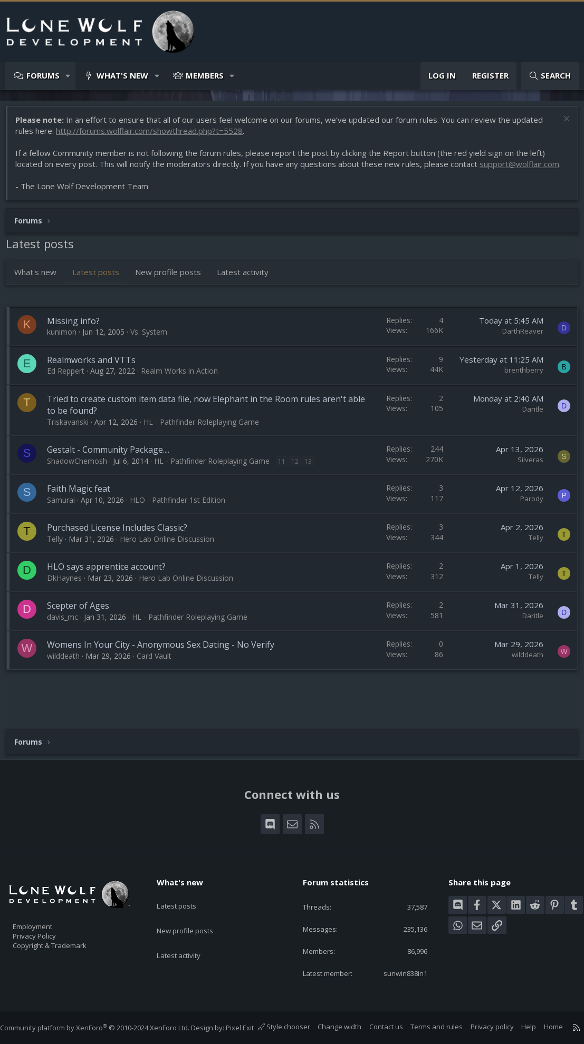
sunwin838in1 (397, 963)
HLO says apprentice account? (111, 583)
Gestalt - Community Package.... (113, 466)
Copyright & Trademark (66, 932)
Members (205, 75)
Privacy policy (481, 1026)
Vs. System (154, 348)
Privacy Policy (48, 921)
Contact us (375, 1026)
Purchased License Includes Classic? (122, 544)
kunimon (67, 348)
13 (313, 477)
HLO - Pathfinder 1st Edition (183, 516)
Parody (526, 515)
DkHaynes (69, 594)
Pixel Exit (250, 1017)
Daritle (527, 425)
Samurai (66, 516)
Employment (46, 910)
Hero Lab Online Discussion (172, 555)
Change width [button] (329, 1026)
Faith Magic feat (84, 505)
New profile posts (173, 288)
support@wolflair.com (60, 180)
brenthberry (518, 386)
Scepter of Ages (83, 622)
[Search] (550, 76)
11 (287, 477)
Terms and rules (426, 1026)
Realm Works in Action (184, 387)
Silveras (525, 476)
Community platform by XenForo (105, 1017)
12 (300, 477)
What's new (122, 75)
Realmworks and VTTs (96, 376)
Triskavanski (73, 438)
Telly (60, 555)
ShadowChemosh (82, 477)
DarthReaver (517, 347)
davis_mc (67, 633)
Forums (43, 75)
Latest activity (248, 288)
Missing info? (78, 337)
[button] (68, 76)
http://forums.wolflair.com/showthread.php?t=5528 (154, 136)
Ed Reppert (71, 387)
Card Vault (159, 672)
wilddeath (68, 672)
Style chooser (273, 1026)
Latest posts (101, 288)
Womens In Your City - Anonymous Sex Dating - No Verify (166, 661)
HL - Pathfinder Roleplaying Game (206, 438)
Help (518, 1026)
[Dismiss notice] (560, 125)
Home (542, 1026)
